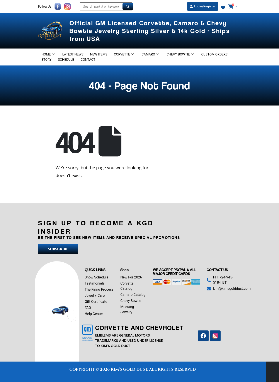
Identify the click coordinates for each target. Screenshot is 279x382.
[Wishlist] (223, 7)
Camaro (150, 54)
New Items (98, 54)
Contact (88, 60)
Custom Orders (214, 54)
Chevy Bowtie (180, 54)
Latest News (72, 54)
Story (46, 60)
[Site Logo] (50, 31)
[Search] (127, 6)
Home (47, 54)
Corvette (124, 54)
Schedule (66, 60)
